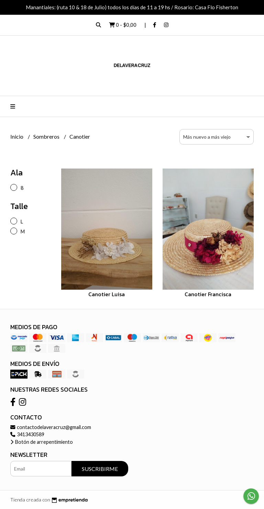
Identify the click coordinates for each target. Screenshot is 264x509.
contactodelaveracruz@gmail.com (50, 427)
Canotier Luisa (106, 294)
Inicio (17, 136)
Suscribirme (100, 468)
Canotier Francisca (208, 294)
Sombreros (46, 136)
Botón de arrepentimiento (41, 442)
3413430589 (27, 434)
